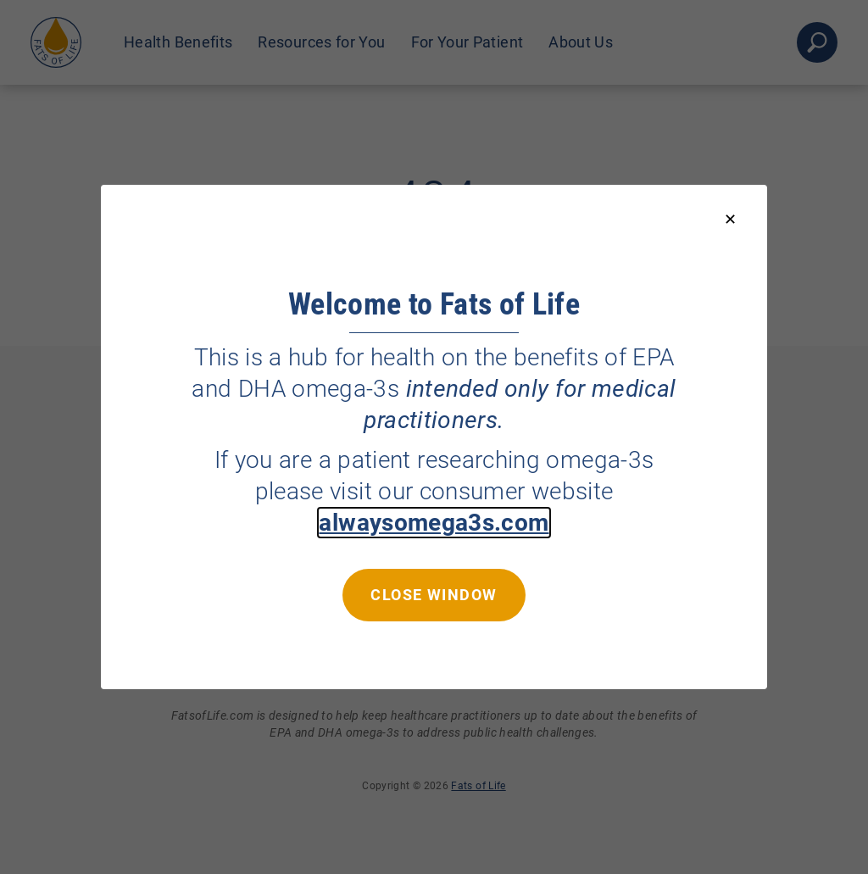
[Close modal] (730, 220)
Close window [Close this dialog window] (433, 595)
